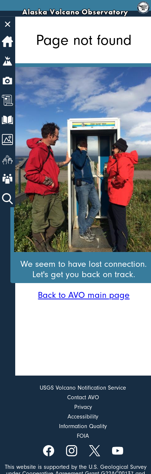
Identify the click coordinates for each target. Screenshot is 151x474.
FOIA (83, 436)
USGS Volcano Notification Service (83, 387)
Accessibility (83, 416)
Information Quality (83, 426)
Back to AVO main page (83, 295)
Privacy (83, 407)
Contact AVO (83, 397)
